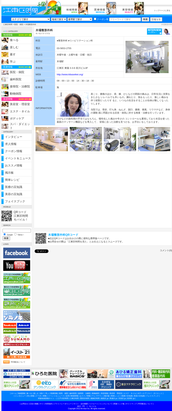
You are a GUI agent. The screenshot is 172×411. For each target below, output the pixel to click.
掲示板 (9, 172)
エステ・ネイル (20, 111)
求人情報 (11, 143)
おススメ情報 (13, 165)
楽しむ (14, 47)
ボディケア (17, 118)
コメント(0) (166, 250)
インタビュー (13, 136)
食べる (14, 40)
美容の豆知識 (13, 194)
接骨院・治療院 (20, 86)
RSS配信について (18, 362)
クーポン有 (101, 19)
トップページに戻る (162, 10)
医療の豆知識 (13, 186)
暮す (13, 54)
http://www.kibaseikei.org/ (70, 74)
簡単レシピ (12, 179)
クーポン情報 (13, 151)
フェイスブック (15, 201)
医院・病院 (18, 24)
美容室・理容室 (20, 104)
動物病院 (15, 93)
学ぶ (13, 61)
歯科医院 (15, 79)
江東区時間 (7, 24)
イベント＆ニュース (18, 158)
